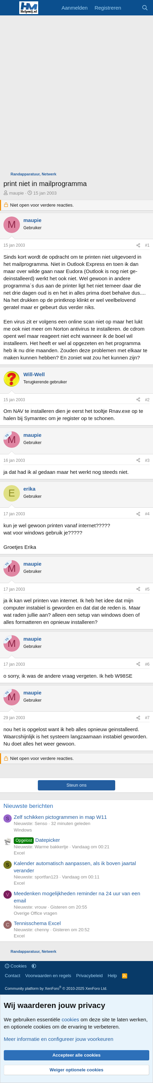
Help (112, 975)
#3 (147, 460)
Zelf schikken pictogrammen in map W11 (60, 817)
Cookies (16, 966)
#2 (147, 399)
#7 (147, 717)
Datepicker (37, 840)
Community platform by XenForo (56, 988)
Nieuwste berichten (28, 806)
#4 (147, 514)
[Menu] (9, 8)
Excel (19, 853)
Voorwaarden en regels (48, 975)
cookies (70, 1019)
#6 (147, 664)
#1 (147, 245)
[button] (33, 966)
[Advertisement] (76, 95)
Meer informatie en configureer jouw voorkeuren (58, 1039)
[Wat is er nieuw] (131, 7)
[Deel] (138, 245)
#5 (147, 589)
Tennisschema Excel (37, 923)
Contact (12, 975)
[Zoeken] (145, 7)
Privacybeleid (89, 975)
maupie (16, 193)
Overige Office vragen (35, 913)
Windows (23, 830)
